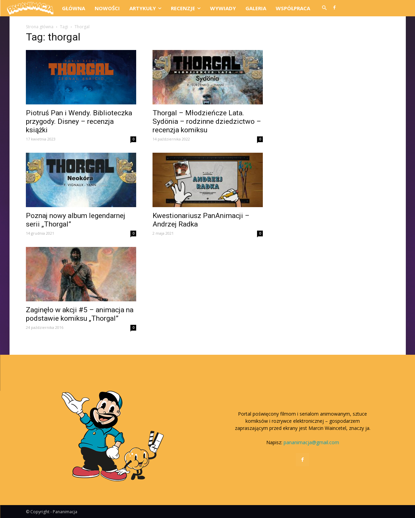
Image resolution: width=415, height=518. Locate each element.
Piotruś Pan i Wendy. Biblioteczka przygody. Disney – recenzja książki (79, 121)
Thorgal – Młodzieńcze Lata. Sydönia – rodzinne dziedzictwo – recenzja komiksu (207, 121)
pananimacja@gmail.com (311, 442)
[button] (324, 8)
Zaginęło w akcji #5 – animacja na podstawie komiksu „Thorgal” (79, 314)
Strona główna (39, 27)
